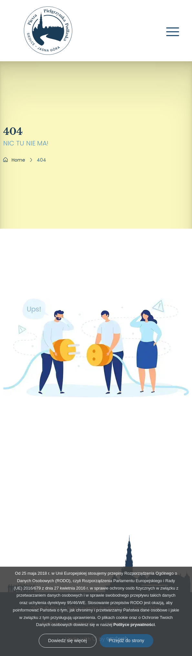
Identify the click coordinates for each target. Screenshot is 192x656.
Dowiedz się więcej (67, 640)
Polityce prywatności (134, 624)
